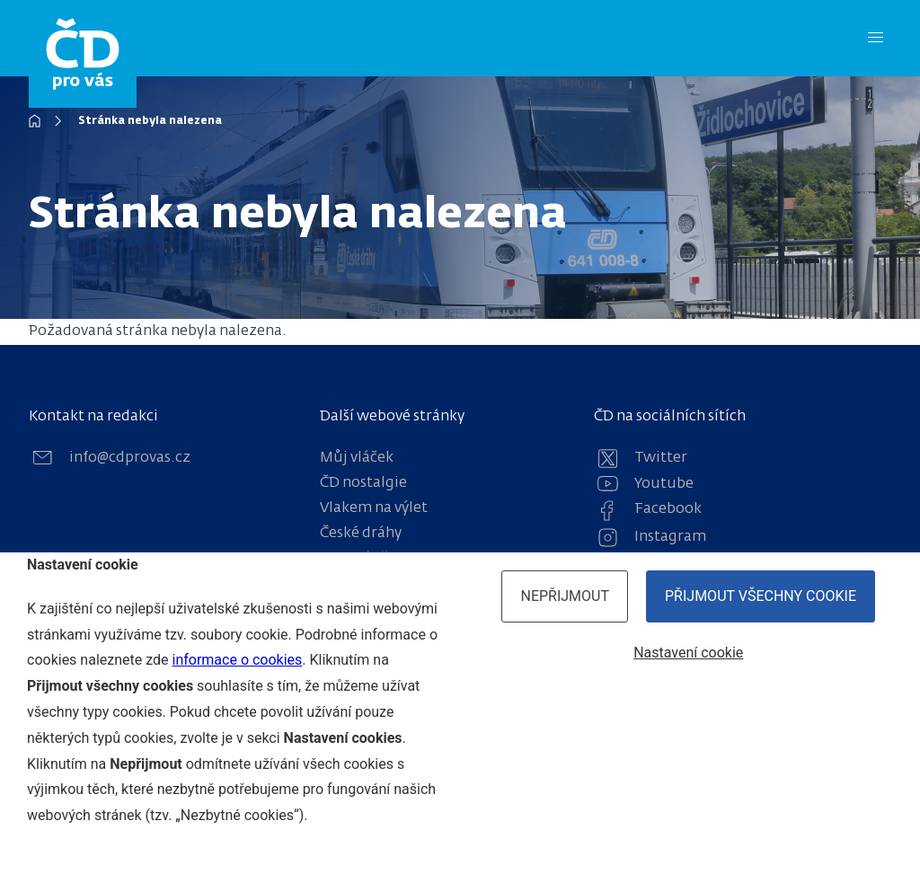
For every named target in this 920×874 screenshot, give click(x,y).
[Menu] (875, 38)
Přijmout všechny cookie (760, 596)
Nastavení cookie (688, 652)
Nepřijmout (564, 596)
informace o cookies (237, 659)
